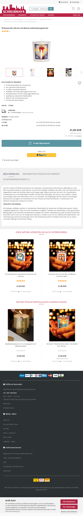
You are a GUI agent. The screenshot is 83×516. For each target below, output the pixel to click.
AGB (4, 462)
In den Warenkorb (39, 143)
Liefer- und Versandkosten (12, 458)
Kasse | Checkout (9, 433)
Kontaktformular (8, 408)
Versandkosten (60, 487)
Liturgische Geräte (37, 15)
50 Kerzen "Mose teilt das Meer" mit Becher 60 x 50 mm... (62, 345)
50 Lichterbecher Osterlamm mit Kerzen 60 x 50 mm (20, 275)
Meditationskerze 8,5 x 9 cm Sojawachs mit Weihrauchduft (20, 345)
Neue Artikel (7, 437)
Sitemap (6, 429)
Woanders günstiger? (11, 160)
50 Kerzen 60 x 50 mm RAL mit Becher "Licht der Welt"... (62, 275)
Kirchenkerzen (9, 15)
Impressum (7, 471)
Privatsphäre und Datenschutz (13, 466)
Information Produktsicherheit (41, 173)
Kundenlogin (74, 2)
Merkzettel (6, 404)
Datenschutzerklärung (12, 511)
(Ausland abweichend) (27, 112)
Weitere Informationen (69, 511)
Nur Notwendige (69, 507)
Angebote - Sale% (9, 441)
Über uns (76, 15)
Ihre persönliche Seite (10, 424)
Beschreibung (11, 173)
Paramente (22, 15)
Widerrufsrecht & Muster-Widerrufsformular (18, 454)
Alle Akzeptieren (69, 502)
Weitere (51, 15)
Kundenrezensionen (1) (16, 179)
